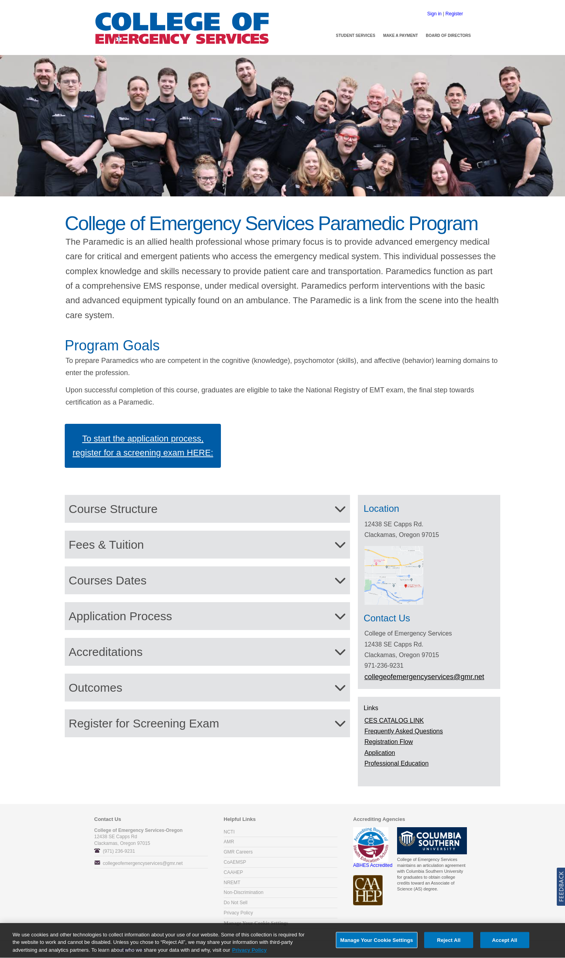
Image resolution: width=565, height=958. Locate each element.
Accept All (504, 943)
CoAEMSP (235, 862)
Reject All (449, 943)
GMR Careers (238, 852)
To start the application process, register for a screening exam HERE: (143, 446)
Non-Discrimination (243, 892)
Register (454, 13)
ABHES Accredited (372, 863)
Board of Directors (448, 35)
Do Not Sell (236, 902)
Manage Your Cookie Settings (256, 923)
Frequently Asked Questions (404, 731)
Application (380, 752)
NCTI (229, 832)
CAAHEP (233, 872)
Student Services (355, 35)
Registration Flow (389, 741)
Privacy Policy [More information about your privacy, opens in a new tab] (249, 953)
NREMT (232, 882)
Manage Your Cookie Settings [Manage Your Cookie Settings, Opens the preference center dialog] (376, 943)
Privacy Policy (238, 913)
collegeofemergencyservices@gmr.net (143, 863)
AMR (229, 841)
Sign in (434, 13)
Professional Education (397, 763)
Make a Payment (400, 35)
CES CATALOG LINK (394, 720)
